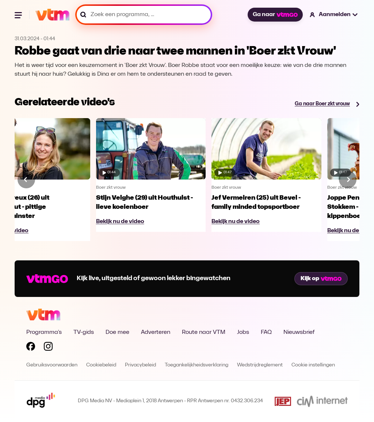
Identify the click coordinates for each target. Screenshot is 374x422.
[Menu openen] (19, 14)
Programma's (44, 332)
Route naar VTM (203, 332)
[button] (334, 14)
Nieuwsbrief (298, 332)
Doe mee (117, 332)
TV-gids (83, 332)
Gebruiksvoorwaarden (51, 365)
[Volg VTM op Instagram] (48, 348)
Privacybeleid (140, 365)
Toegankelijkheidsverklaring (196, 365)
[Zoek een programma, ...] (144, 14)
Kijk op (321, 279)
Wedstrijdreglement (260, 365)
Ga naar (275, 15)
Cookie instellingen (313, 365)
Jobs (243, 332)
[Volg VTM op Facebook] (30, 348)
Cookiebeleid (101, 365)
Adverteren (155, 332)
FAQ (266, 332)
